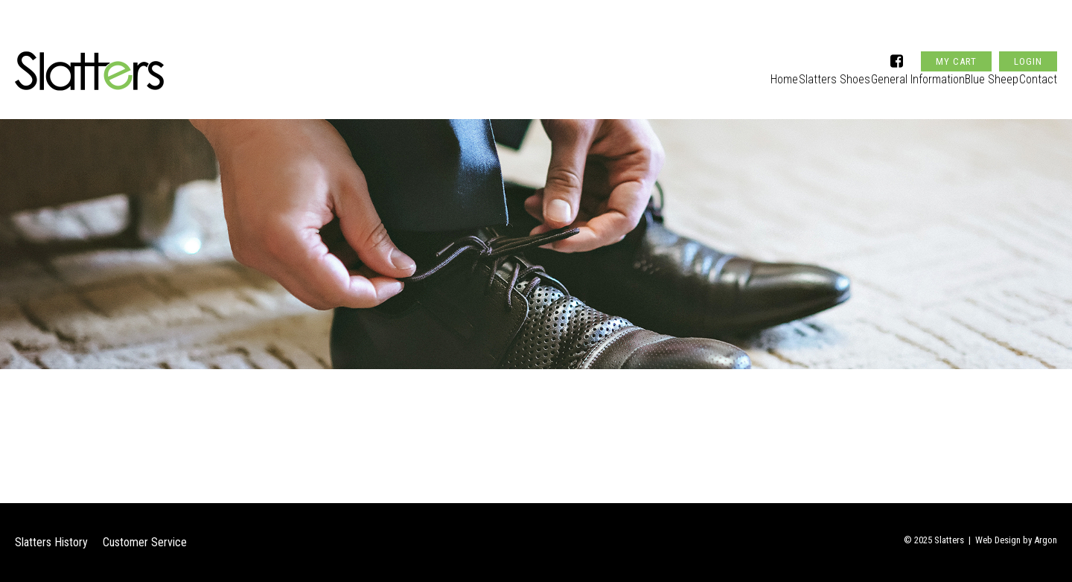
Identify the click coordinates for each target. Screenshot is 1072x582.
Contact (1039, 72)
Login (1028, 32)
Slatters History (51, 542)
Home (735, 72)
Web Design (998, 540)
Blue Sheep (979, 72)
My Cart (956, 32)
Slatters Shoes (798, 72)
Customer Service (145, 542)
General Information (892, 72)
